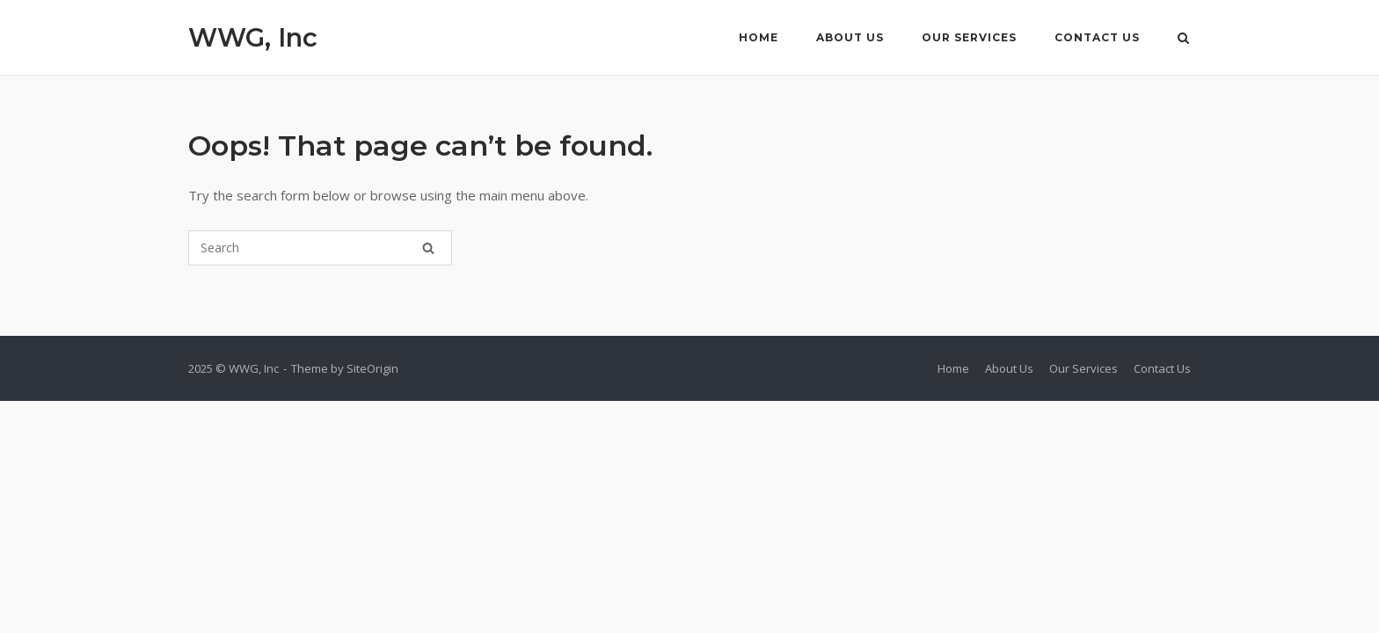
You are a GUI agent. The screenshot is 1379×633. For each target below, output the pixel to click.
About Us (850, 37)
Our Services (969, 37)
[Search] (428, 248)
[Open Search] (1183, 39)
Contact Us (1097, 37)
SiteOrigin (372, 368)
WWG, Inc (252, 37)
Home (758, 37)
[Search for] (320, 248)
